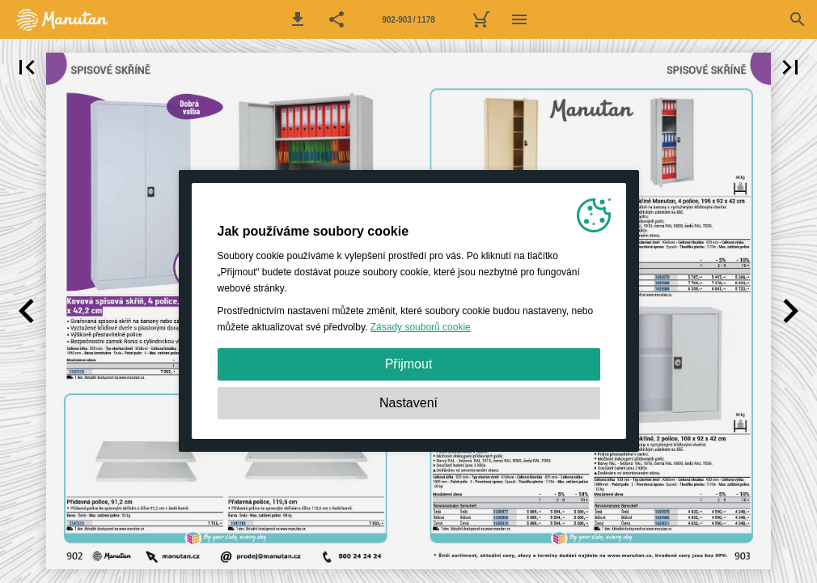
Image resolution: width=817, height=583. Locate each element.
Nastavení (408, 403)
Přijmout (409, 364)
